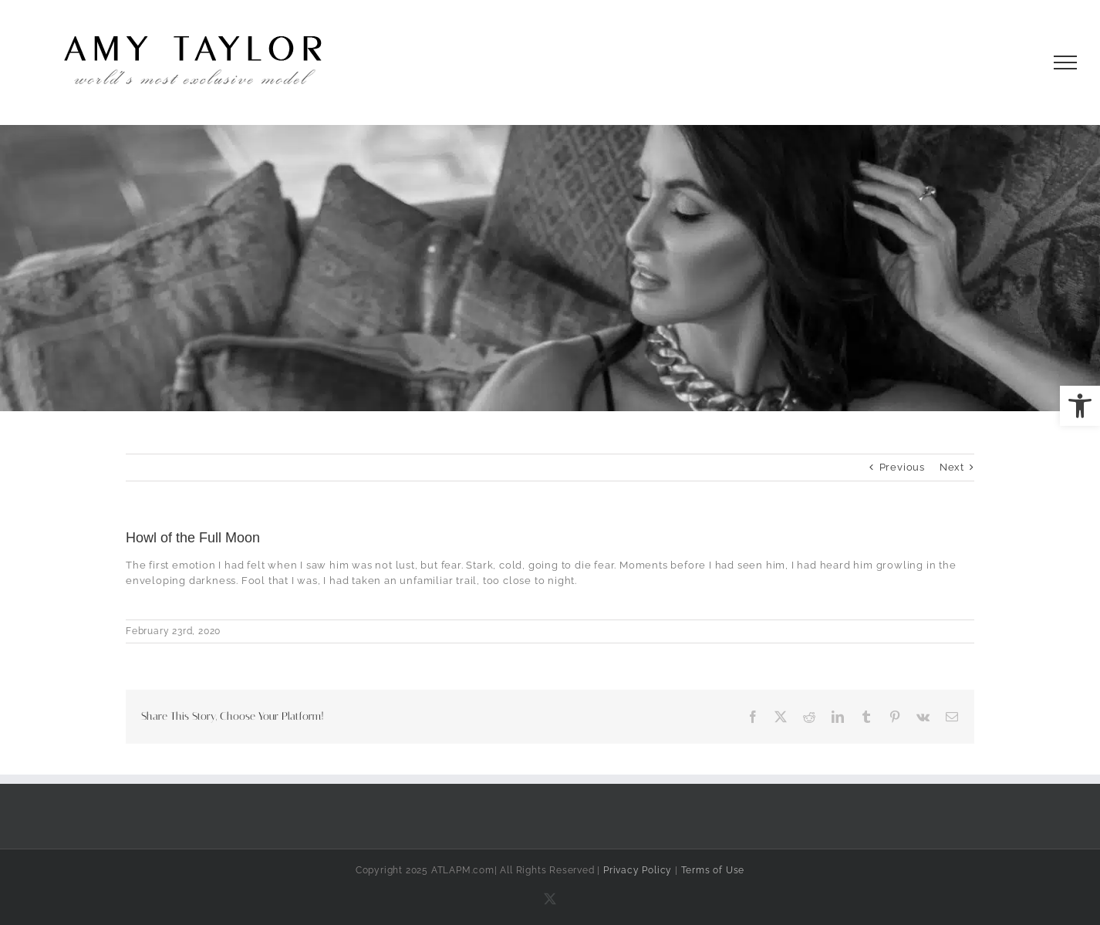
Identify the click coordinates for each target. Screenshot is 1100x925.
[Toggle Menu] (1066, 62)
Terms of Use (713, 870)
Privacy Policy (637, 870)
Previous (902, 467)
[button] (1080, 406)
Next (952, 467)
